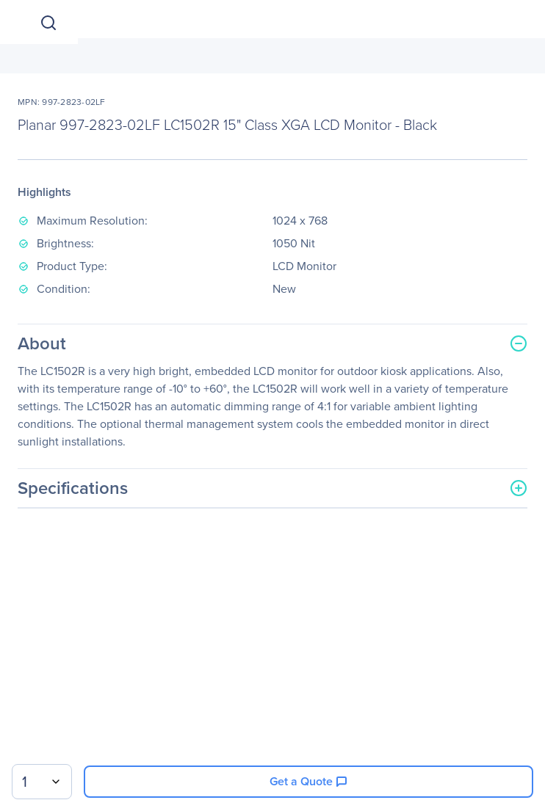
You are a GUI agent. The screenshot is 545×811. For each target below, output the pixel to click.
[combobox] (42, 781)
